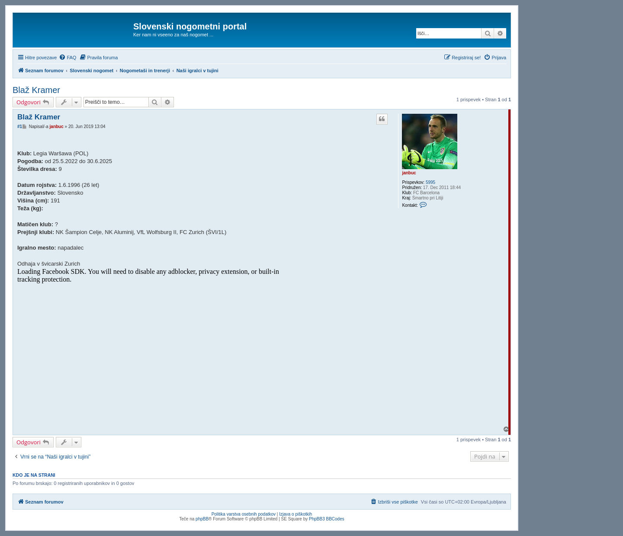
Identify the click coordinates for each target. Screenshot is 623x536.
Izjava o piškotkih (295, 514)
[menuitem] (67, 57)
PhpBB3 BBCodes (326, 519)
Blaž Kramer (36, 90)
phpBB (202, 519)
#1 (19, 126)
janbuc (409, 172)
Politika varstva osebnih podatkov (244, 514)
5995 (430, 182)
